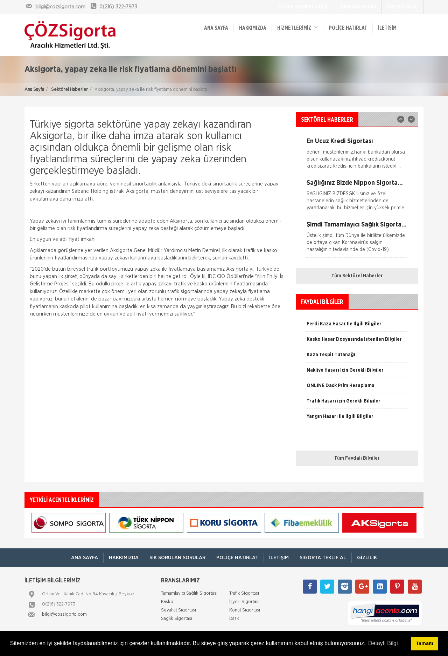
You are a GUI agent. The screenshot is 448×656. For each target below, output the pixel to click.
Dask (234, 618)
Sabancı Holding (90, 191)
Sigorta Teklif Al (323, 557)
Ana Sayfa (34, 89)
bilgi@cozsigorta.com (64, 614)
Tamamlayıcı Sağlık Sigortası (189, 593)
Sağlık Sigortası (176, 618)
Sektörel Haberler (69, 89)
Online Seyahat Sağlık (304, 6)
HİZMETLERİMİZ (297, 27)
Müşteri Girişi (402, 6)
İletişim (387, 28)
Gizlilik (367, 557)
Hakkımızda (252, 28)
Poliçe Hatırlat (348, 28)
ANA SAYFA (216, 28)
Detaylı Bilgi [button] (383, 643)
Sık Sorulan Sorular (177, 557)
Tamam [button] (424, 643)
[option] (357, 198)
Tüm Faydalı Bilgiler (357, 458)
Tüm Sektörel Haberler (357, 275)
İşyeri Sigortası (244, 602)
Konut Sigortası (244, 610)
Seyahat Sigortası (178, 610)
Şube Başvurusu (358, 6)
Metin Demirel (204, 250)
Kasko (167, 602)
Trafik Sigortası (244, 593)
